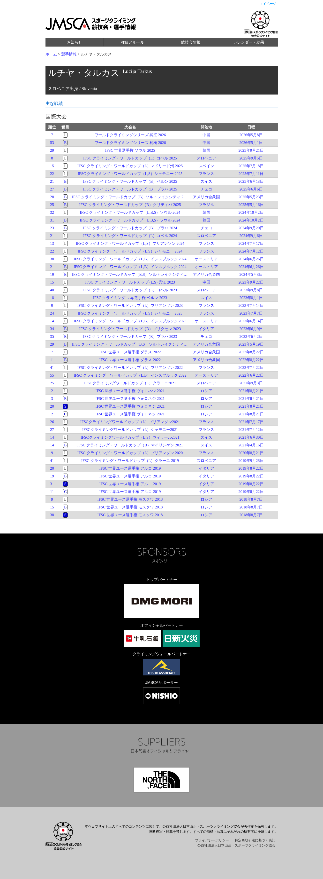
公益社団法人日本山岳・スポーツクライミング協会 (236, 845)
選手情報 (69, 54)
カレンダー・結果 (248, 42)
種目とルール (132, 42)
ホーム (51, 54)
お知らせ (74, 42)
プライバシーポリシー (212, 840)
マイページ (267, 4)
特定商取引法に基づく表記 (255, 840)
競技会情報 (190, 42)
